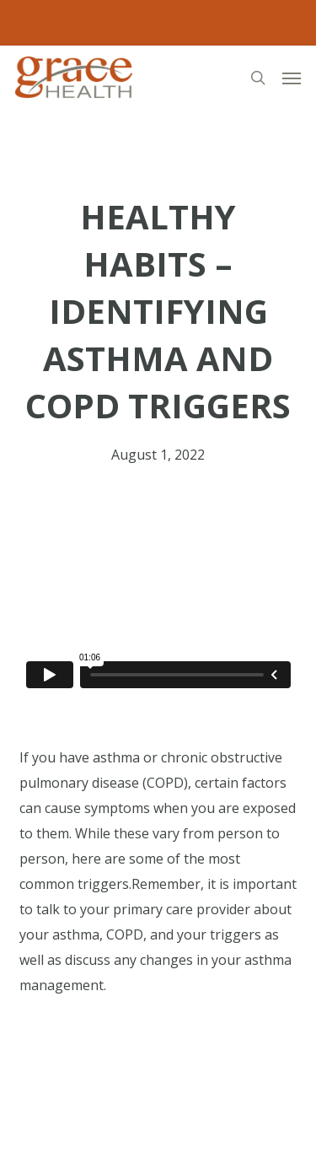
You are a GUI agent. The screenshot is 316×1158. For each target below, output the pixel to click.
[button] (291, 77)
